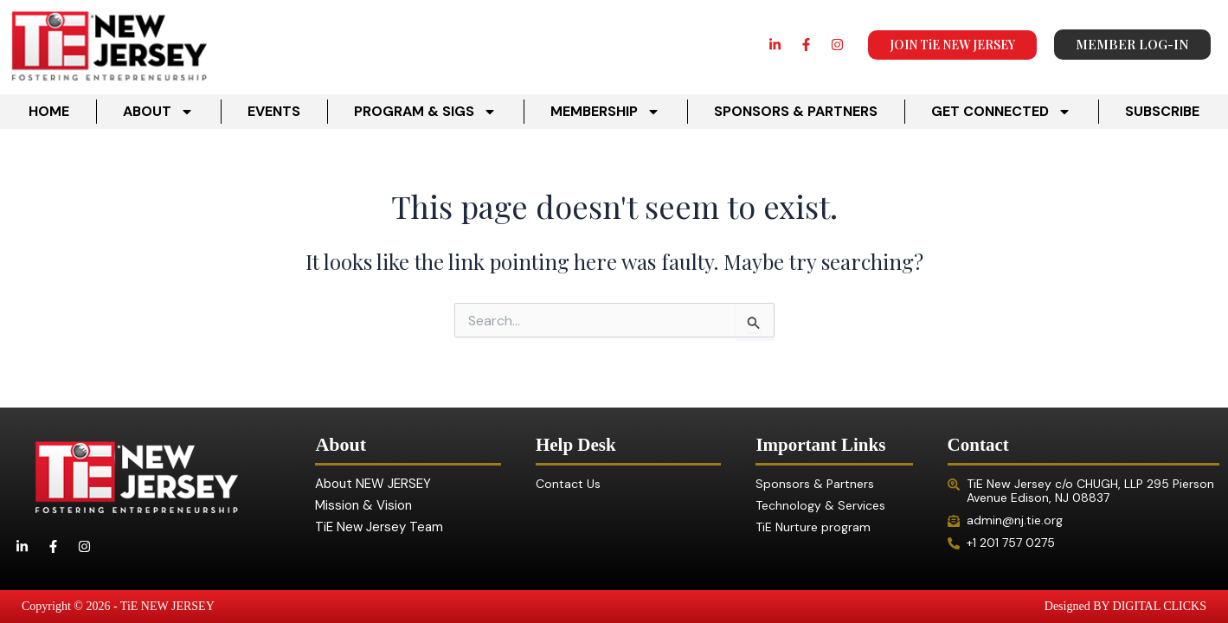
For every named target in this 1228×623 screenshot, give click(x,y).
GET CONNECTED (1001, 111)
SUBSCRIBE (1162, 111)
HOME (49, 111)
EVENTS (274, 111)
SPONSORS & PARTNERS (796, 111)
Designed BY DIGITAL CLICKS (1125, 606)
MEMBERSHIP (605, 111)
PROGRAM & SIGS (425, 111)
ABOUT (158, 111)
